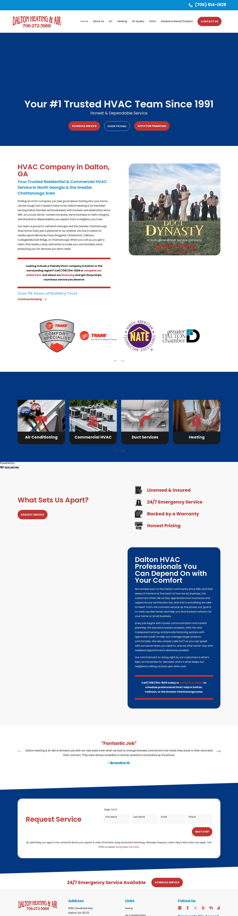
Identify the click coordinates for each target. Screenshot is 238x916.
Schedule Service (84, 126)
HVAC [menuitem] (152, 21)
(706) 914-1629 (210, 5)
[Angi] (218, 908)
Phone (192, 817)
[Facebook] (187, 908)
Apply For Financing (152, 126)
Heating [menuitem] (122, 21)
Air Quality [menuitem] (138, 21)
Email (164, 817)
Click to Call (117, 126)
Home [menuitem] (84, 21)
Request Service (29, 514)
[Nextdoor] (211, 908)
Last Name (139, 817)
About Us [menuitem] (98, 21)
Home (129, 908)
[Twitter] (195, 908)
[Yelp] (203, 908)
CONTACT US (209, 21)
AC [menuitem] (110, 21)
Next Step (202, 832)
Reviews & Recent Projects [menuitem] (177, 21)
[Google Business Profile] (180, 908)
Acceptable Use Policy (127, 847)
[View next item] (122, 451)
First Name (111, 817)
